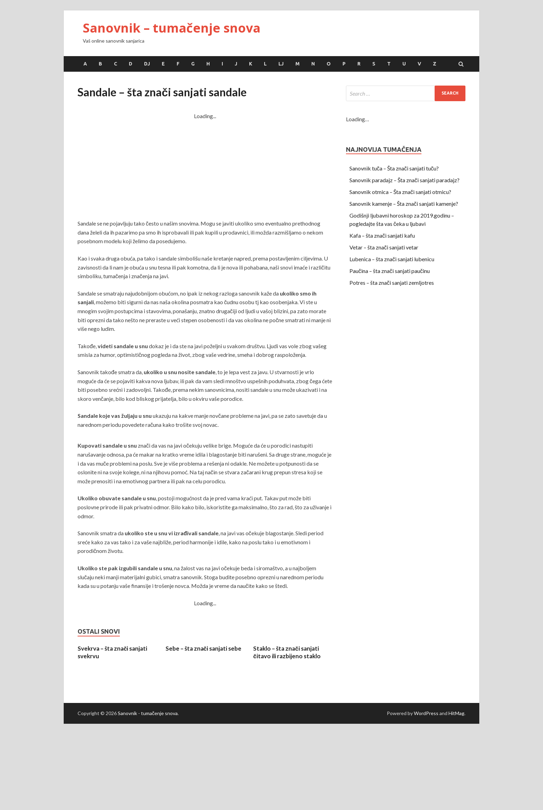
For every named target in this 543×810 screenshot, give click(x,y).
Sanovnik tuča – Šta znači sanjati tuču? (394, 168)
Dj (147, 64)
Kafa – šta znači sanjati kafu (382, 235)
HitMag (456, 713)
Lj (281, 64)
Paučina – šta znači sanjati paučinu (389, 270)
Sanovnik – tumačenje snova (171, 27)
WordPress (426, 713)
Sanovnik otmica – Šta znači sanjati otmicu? (400, 191)
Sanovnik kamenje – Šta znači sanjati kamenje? (403, 203)
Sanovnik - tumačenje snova (148, 713)
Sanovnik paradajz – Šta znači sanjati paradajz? (404, 180)
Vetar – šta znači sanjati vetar (383, 247)
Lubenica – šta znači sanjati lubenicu (391, 259)
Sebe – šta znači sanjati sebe (203, 648)
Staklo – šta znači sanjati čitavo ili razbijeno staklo (286, 652)
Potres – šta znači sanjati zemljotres (391, 282)
